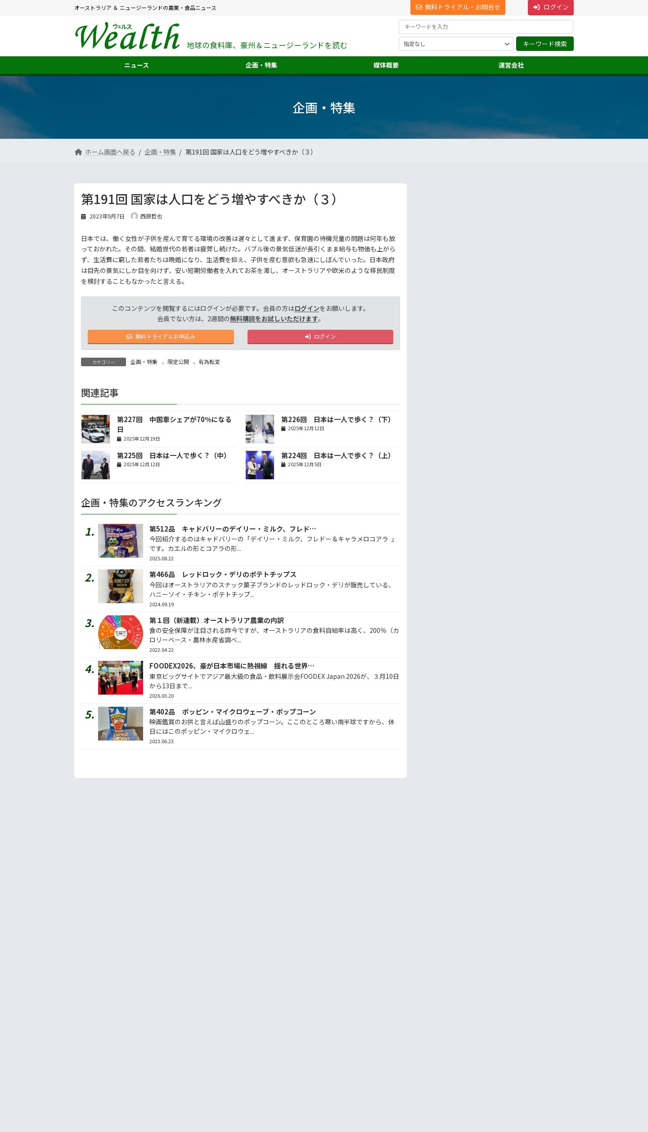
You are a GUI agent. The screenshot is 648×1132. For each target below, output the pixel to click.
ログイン (307, 308)
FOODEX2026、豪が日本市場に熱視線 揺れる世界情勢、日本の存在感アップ (269, 668)
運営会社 (432, 986)
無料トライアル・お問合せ (458, 6)
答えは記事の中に (536, 597)
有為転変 (209, 364)
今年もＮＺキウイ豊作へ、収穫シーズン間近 (518, 318)
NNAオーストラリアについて (461, 1067)
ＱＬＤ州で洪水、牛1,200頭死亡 (512, 212)
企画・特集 (144, 364)
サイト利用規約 (102, 951)
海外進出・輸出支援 (451, 1019)
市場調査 (438, 1002)
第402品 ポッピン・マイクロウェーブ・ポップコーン (232, 713)
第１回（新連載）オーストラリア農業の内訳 (216, 622)
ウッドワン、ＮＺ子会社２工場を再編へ (518, 284)
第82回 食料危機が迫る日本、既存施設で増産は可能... (519, 352)
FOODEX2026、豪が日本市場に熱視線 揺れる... (518, 250)
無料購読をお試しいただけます (274, 318)
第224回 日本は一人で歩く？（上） (338, 457)
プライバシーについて (164, 951)
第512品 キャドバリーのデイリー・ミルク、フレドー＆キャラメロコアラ (263, 531)
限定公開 (178, 364)
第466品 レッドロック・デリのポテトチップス (223, 577)
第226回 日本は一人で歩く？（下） (338, 421)
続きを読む (544, 491)
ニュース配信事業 (448, 1051)
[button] (153, 1009)
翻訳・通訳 (440, 1035)
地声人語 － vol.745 (455, 419)
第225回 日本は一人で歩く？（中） (173, 457)
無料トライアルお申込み (161, 337)
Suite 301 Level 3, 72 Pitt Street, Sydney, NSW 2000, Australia (153, 1034)
